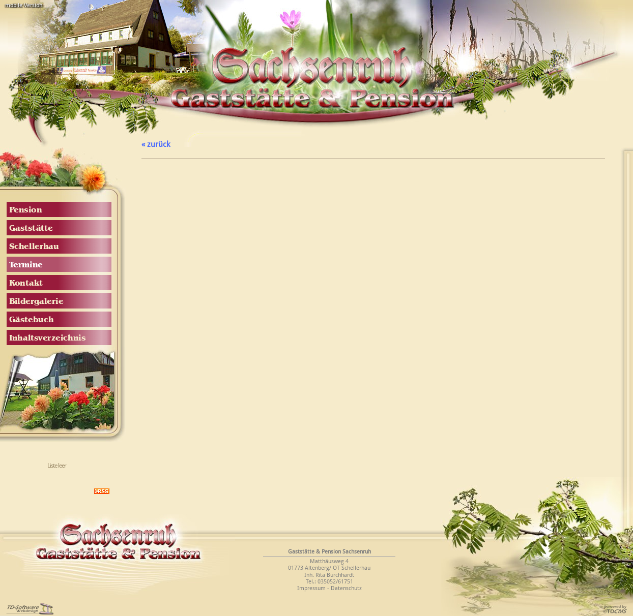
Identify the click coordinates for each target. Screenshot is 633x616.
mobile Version (23, 5)
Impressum (311, 588)
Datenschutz (346, 588)
